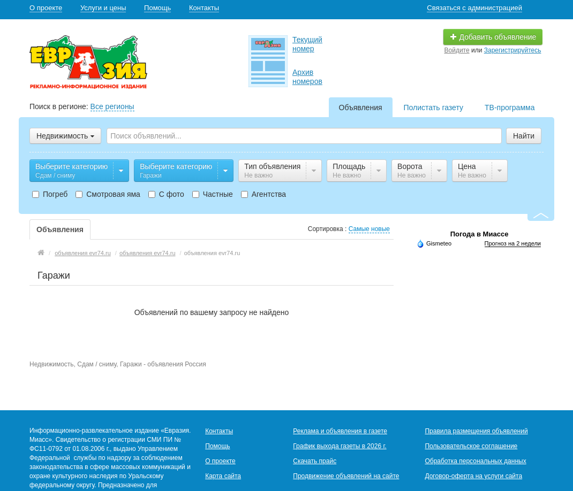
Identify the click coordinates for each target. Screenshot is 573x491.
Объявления (360, 107)
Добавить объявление (493, 37)
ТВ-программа (509, 107)
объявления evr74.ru (83, 253)
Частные (212, 194)
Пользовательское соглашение (471, 446)
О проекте (45, 8)
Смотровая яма (108, 194)
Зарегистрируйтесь (512, 50)
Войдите (457, 50)
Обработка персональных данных (475, 461)
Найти (523, 136)
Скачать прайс (314, 461)
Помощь (157, 8)
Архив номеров (307, 77)
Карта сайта (223, 476)
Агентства (263, 194)
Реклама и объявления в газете (340, 431)
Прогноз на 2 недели (513, 243)
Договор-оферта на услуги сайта (473, 476)
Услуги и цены (103, 8)
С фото (166, 194)
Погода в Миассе (479, 234)
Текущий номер (307, 44)
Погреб (49, 194)
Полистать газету (433, 107)
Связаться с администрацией (474, 8)
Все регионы (112, 106)
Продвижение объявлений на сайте (346, 476)
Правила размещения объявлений (476, 431)
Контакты (204, 8)
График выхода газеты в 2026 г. (339, 446)
